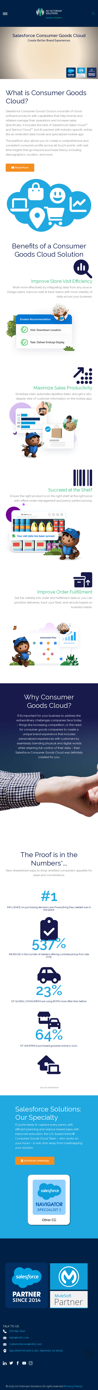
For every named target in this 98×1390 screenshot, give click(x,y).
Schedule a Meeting (35, 1160)
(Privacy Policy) (73, 1386)
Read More (20, 167)
